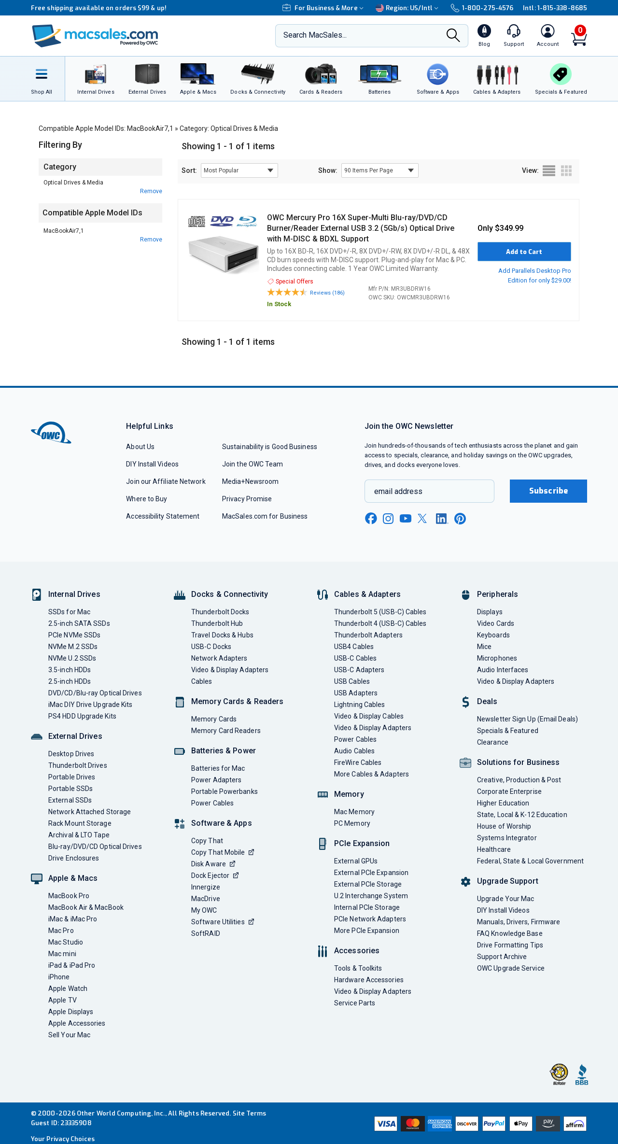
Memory (349, 794)
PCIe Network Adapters (370, 919)
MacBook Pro (68, 896)
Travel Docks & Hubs (222, 635)
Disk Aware (213, 864)
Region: (408, 8)
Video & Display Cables (369, 716)
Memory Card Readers (226, 730)
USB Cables (352, 681)
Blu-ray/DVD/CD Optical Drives (95, 846)
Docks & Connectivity (229, 594)
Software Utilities (222, 922)
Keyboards (493, 635)
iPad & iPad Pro (71, 965)
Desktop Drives (71, 754)
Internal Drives (74, 594)
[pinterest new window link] (460, 518)
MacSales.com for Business (265, 516)
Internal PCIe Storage (367, 907)
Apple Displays (70, 1012)
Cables (201, 681)
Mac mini (62, 954)
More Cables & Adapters (371, 774)
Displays (490, 612)
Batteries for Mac (218, 768)
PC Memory (352, 823)
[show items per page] (380, 170)
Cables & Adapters (367, 594)
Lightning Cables (359, 704)
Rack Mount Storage (80, 823)
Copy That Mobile (222, 852)
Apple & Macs (73, 878)
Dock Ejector (215, 875)
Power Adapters (216, 780)
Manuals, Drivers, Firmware (518, 922)
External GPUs (356, 861)
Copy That (207, 841)
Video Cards (495, 623)
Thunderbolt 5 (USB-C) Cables (380, 612)
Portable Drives (71, 777)
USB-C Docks (211, 646)
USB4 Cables (354, 646)
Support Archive (502, 956)
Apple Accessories (77, 1023)
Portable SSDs (70, 788)
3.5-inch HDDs (69, 670)
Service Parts (354, 1003)
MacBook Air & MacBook (86, 907)
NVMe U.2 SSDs (72, 658)
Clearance (492, 742)
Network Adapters (219, 658)
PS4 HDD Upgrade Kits (82, 716)
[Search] (453, 36)
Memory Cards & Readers (237, 701)
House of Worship (504, 826)
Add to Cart (524, 252)
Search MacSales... (315, 35)
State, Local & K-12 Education (522, 815)
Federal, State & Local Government (530, 861)
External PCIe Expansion (371, 872)
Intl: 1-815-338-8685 (555, 8)
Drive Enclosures (73, 858)
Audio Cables (354, 751)
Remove (151, 191)
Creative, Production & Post (519, 780)
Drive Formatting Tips (510, 945)
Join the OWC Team (252, 464)
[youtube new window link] (405, 518)
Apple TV (62, 1000)
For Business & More (324, 8)
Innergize (205, 887)
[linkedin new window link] (442, 518)
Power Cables (212, 803)
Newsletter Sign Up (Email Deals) (527, 719)
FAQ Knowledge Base (510, 933)
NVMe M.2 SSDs (73, 646)
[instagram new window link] (388, 518)
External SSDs (70, 800)
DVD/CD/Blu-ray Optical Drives (95, 693)
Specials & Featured (507, 730)
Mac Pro (61, 930)
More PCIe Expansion (366, 930)
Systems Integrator (507, 838)
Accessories (356, 950)
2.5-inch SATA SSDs (79, 623)
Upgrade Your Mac (505, 899)
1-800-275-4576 (481, 8)
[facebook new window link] (371, 518)
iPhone (59, 977)
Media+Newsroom (250, 481)
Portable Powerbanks (224, 791)
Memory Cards (214, 719)
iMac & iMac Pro (72, 919)
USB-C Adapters (359, 670)
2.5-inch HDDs (69, 681)
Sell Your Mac (69, 1035)
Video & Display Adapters (229, 670)
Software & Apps (221, 823)
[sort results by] (239, 170)
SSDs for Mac (69, 612)
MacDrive (205, 899)
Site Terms (250, 1113)
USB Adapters (356, 693)
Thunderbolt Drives (77, 765)
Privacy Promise (247, 499)
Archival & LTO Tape (79, 835)
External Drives (75, 736)
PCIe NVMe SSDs (74, 635)
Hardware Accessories (369, 980)
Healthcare (494, 849)
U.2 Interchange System (371, 896)
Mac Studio (65, 942)
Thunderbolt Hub (217, 623)
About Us (140, 447)
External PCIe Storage (368, 884)
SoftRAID (205, 933)
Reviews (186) (327, 293)
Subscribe (548, 491)
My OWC (204, 910)
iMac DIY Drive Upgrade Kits (90, 704)
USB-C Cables (355, 658)
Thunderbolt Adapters (368, 635)
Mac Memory (354, 812)
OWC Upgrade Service (511, 968)
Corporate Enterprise (509, 791)
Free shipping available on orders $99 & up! (99, 8)
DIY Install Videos (152, 464)
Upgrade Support (507, 881)
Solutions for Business (518, 762)
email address (398, 491)
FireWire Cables (357, 762)
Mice (484, 646)
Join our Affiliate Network (165, 481)
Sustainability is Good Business (269, 447)
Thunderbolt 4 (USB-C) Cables (380, 623)
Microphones (497, 658)
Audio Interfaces (502, 670)
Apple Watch (67, 988)
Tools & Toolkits (358, 968)
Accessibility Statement (162, 516)
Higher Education (503, 803)
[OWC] (95, 36)
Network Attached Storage (89, 812)
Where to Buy (146, 499)
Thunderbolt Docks (220, 612)
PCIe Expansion (362, 843)
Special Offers (290, 281)
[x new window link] (424, 518)
